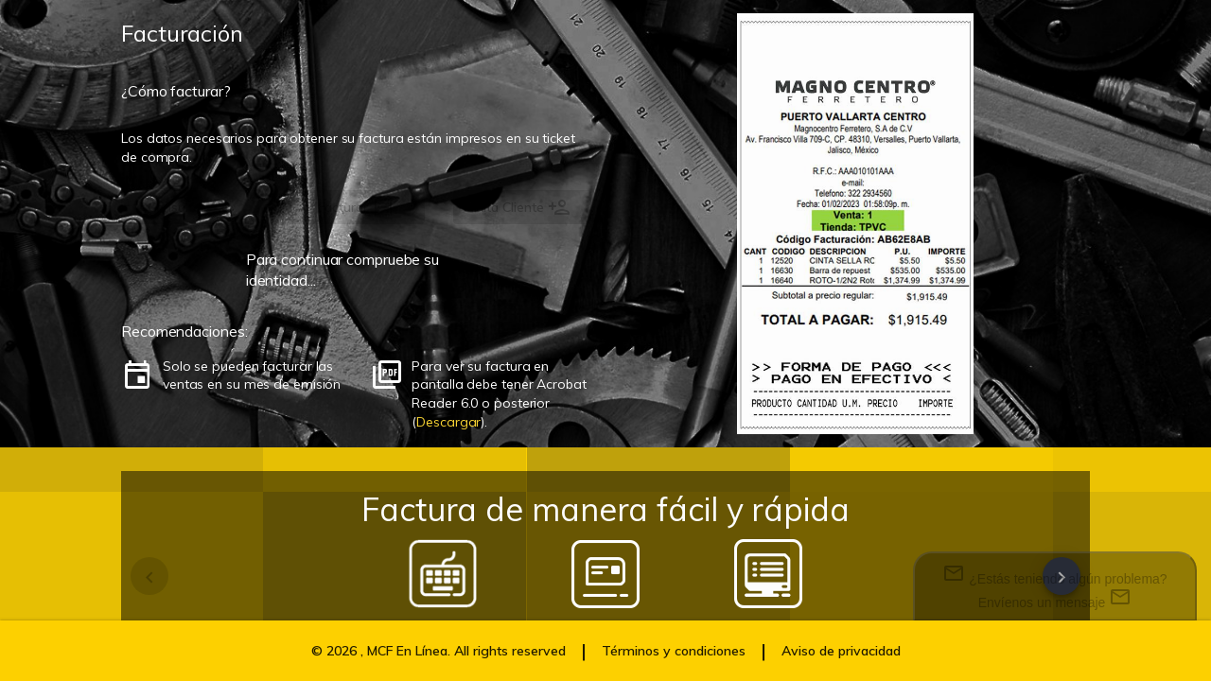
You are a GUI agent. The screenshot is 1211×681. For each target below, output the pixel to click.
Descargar (448, 421)
